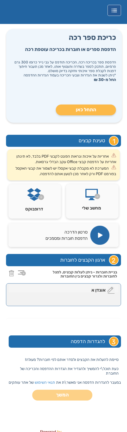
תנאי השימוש (45, 382)
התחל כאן (86, 109)
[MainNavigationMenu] (114, 10)
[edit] (111, 290)
